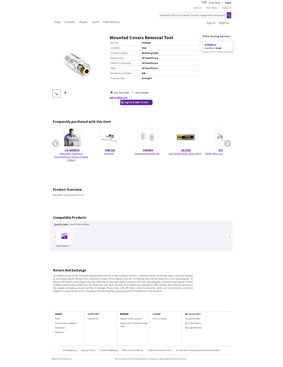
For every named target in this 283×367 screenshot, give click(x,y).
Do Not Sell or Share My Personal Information (198, 350)
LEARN (156, 314)
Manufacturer (116, 58)
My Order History (193, 323)
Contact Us (226, 8)
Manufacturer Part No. (121, 73)
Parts (57, 318)
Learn (95, 22)
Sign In (211, 23)
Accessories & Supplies (66, 323)
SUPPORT (94, 314)
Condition (115, 47)
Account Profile (192, 318)
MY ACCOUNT (193, 314)
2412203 (186, 150)
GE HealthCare (70, 350)
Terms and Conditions (132, 350)
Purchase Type (117, 78)
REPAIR (124, 314)
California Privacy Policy (160, 350)
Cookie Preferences (108, 350)
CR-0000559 (72, 150)
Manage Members (193, 327)
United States (214, 2)
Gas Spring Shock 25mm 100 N (185, 153)
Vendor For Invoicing (120, 63)
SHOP (58, 314)
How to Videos (160, 318)
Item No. (114, 42)
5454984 (148, 150)
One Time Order (121, 92)
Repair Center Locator (131, 318)
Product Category (119, 53)
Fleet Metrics (111, 22)
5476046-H (210, 44)
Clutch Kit (109, 153)
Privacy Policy (88, 350)
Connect (70, 22)
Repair (83, 22)
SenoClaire (62, 245)
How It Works (211, 8)
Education (60, 327)
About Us (197, 8)
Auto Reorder (141, 92)
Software (59, 332)
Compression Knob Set (146, 153)
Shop (57, 22)
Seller (113, 68)
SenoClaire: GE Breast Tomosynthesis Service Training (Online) (71, 157)
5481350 (110, 150)
